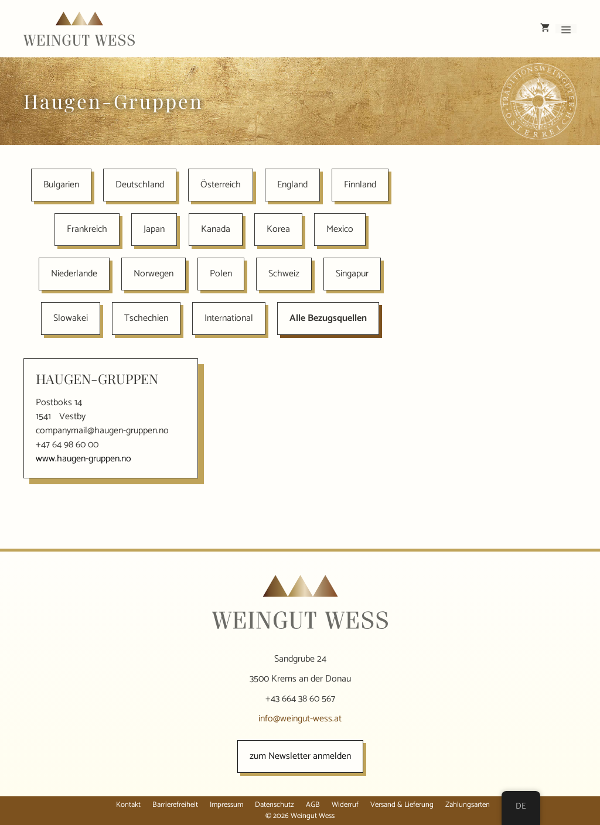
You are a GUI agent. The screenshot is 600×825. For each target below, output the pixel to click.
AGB (313, 804)
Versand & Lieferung (402, 804)
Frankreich (87, 229)
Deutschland (139, 185)
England (292, 185)
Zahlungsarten (467, 804)
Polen (221, 274)
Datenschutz (274, 804)
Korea (278, 229)
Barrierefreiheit (175, 804)
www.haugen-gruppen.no (83, 459)
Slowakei (70, 318)
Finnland (360, 185)
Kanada (215, 229)
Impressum (226, 804)
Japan (154, 229)
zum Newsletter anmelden (300, 756)
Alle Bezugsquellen (328, 318)
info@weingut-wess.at (300, 719)
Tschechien (146, 318)
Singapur (352, 274)
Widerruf (345, 804)
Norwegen (153, 274)
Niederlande (74, 274)
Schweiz (283, 274)
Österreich (220, 185)
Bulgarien (61, 185)
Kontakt (128, 804)
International (228, 318)
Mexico (339, 229)
